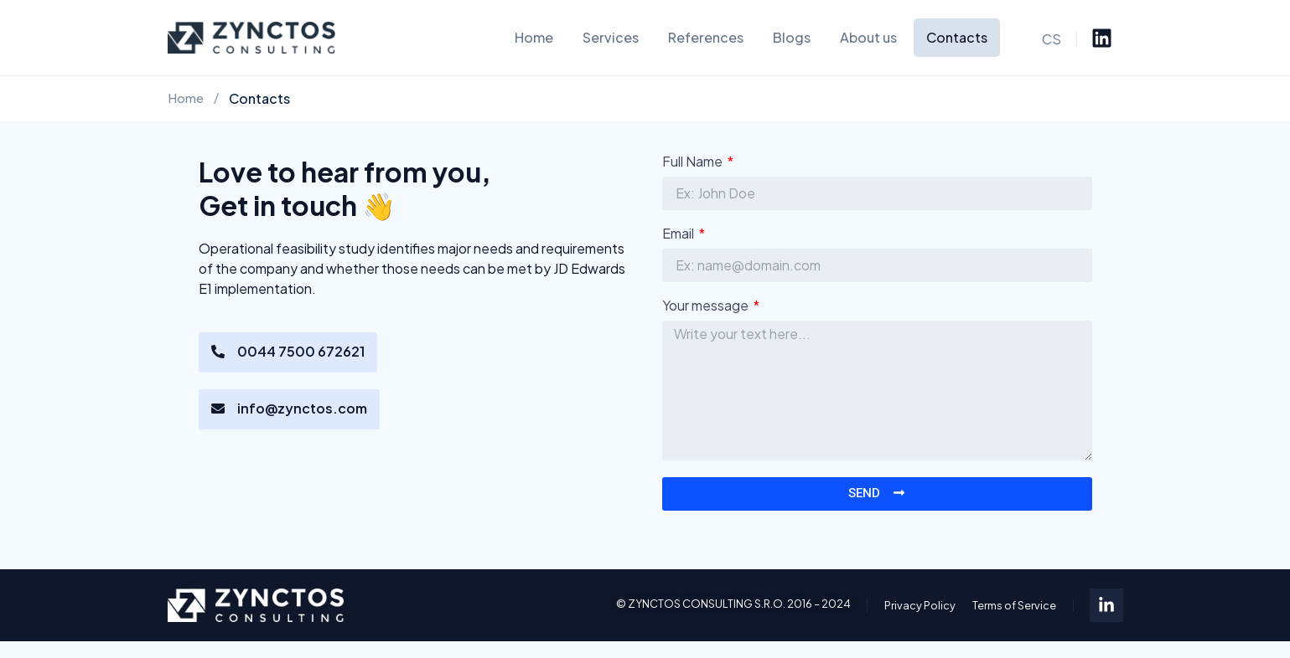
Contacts (956, 37)
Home (534, 37)
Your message (707, 306)
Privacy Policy (920, 605)
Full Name (694, 162)
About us (868, 37)
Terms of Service (1014, 605)
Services (611, 37)
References (705, 37)
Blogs (792, 37)
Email (680, 234)
